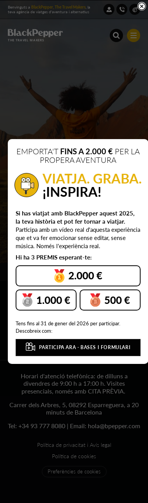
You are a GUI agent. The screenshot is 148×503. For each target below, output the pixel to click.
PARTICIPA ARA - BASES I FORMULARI (78, 346)
